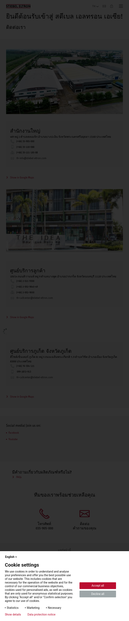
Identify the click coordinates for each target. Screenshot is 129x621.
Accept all (97, 585)
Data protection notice (42, 614)
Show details (13, 614)
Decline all (97, 594)
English (11, 556)
